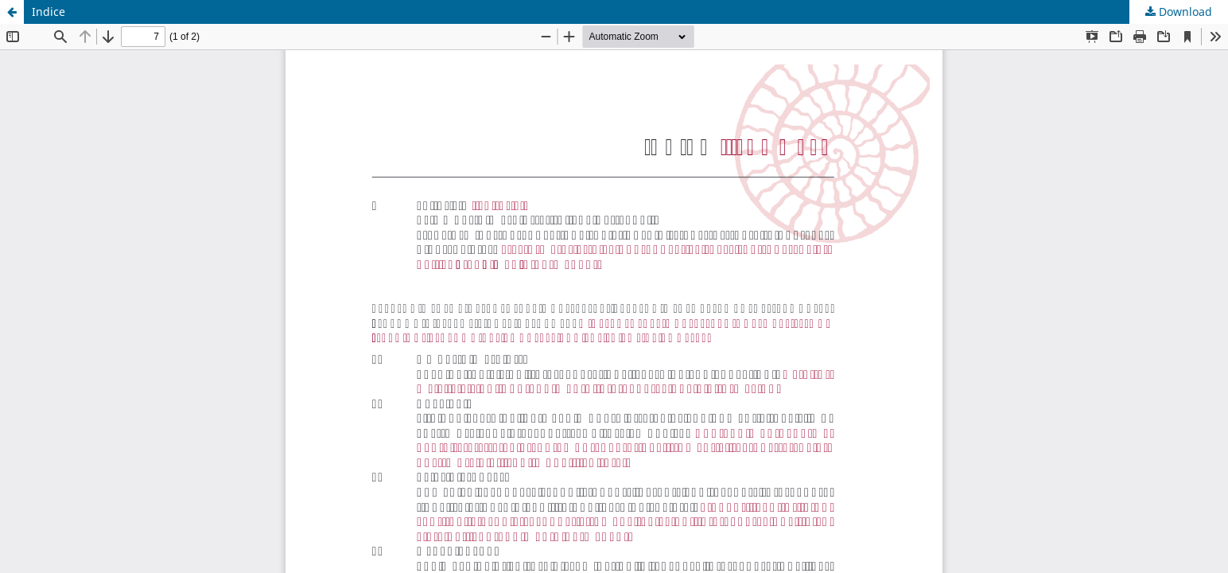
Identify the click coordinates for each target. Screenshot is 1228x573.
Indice (48, 11)
